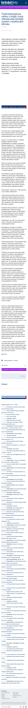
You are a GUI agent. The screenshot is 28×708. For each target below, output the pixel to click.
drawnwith (15, 506)
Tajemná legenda (18, 433)
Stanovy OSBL (16, 692)
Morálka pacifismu (16, 492)
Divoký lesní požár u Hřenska (13, 414)
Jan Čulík (9, 656)
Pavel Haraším (16, 643)
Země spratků (16, 448)
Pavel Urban (9, 492)
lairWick (14, 418)
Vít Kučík (9, 629)
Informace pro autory (17, 695)
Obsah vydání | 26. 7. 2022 (9, 404)
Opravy (2, 695)
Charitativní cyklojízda (11, 435)
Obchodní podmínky (5, 698)
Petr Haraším (9, 448)
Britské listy (11, 3)
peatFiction (15, 601)
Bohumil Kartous (10, 622)
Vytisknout (5, 365)
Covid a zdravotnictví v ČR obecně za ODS (16, 654)
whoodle (14, 667)
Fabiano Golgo (10, 460)
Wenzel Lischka (10, 467)
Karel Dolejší (9, 494)
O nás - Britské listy (5, 692)
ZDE (6, 354)
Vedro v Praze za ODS (11, 416)
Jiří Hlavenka (9, 614)
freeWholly (9, 458)
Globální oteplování (8, 360)
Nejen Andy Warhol (19, 479)
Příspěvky (15, 697)
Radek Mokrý (9, 544)
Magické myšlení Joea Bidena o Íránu (15, 591)
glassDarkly (15, 646)
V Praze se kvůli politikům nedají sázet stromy (16, 637)
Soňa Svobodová (10, 433)
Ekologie (16, 360)
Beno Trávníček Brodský (12, 559)
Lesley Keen (9, 418)
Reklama (3, 697)
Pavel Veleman (10, 426)
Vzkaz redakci (15, 694)
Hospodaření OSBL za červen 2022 (13, 420)
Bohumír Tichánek (10, 485)
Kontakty (3, 694)
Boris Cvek (9, 528)
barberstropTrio (16, 523)
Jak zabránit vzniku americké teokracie (15, 648)
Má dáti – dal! (20, 559)
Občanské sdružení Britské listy (16, 702)
